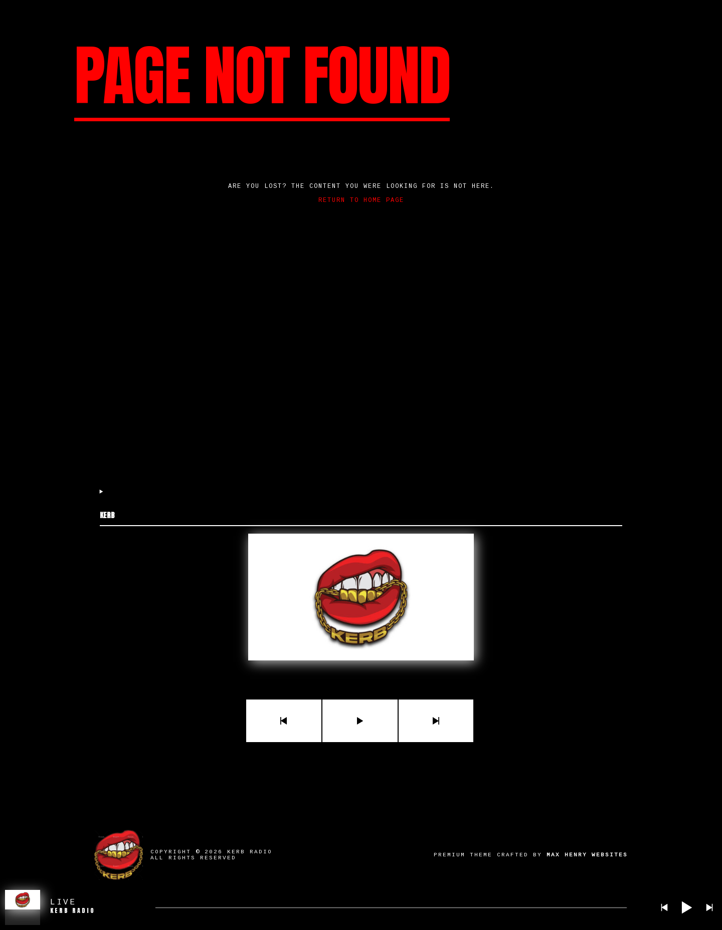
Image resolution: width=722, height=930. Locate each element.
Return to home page (361, 200)
